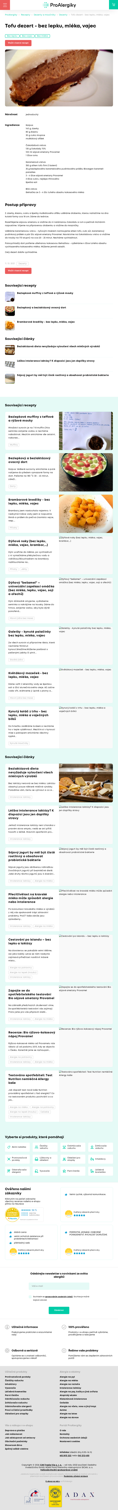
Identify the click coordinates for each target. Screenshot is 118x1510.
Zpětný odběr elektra (16, 1449)
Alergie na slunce (69, 1418)
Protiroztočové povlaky (19, 1159)
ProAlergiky (11, 15)
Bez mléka (42, 36)
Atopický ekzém (68, 1396)
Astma (63, 1410)
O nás (63, 1431)
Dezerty (63, 15)
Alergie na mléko (69, 1381)
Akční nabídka (19, 1147)
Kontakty (65, 1434)
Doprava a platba (15, 1431)
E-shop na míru (53, 1482)
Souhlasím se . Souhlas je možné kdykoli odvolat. (61, 1298)
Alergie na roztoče (70, 1384)
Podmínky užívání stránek (76, 1476)
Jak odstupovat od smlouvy (20, 1438)
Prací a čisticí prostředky (19, 1410)
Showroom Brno (13, 1445)
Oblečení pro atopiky (73, 1159)
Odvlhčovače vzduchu (74, 1147)
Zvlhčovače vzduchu (101, 1147)
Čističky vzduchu (44, 1147)
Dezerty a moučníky (44, 15)
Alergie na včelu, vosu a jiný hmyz (78, 1407)
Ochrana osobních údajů (73, 1438)
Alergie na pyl (67, 1377)
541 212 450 (83, 1456)
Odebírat (59, 1310)
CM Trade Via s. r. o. (51, 1465)
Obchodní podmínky (16, 1442)
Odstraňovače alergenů (19, 1171)
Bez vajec (27, 36)
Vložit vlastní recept (18, 43)
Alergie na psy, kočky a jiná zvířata (79, 1392)
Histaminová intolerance (73, 1399)
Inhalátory (100, 1159)
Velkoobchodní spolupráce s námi (59, 1470)
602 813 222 (66, 1456)
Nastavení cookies (70, 1442)
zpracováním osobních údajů (59, 1297)
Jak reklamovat (13, 1434)
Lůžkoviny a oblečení (45, 1159)
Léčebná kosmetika (100, 1171)
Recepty (25, 15)
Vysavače (45, 1171)
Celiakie (64, 1403)
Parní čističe (73, 1171)
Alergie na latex (68, 1414)
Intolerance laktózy (70, 1388)
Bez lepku (12, 36)
